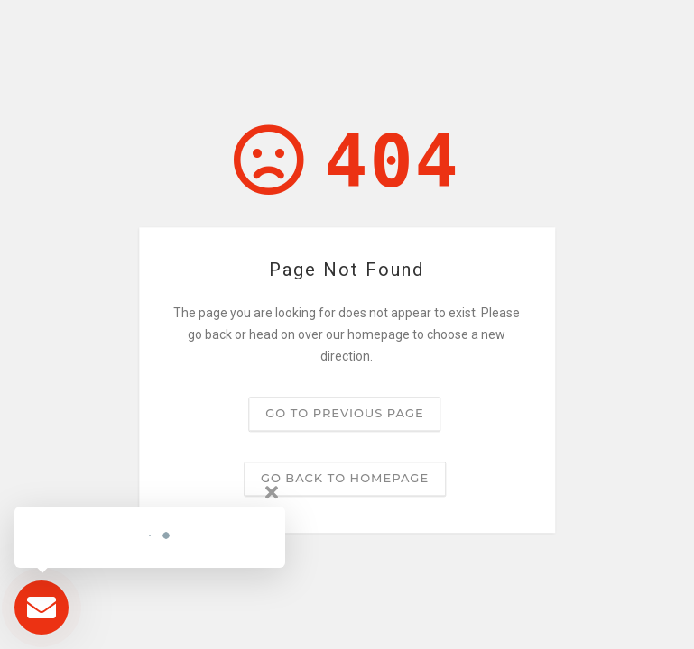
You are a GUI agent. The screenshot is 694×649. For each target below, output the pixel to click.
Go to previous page (344, 414)
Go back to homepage (345, 478)
